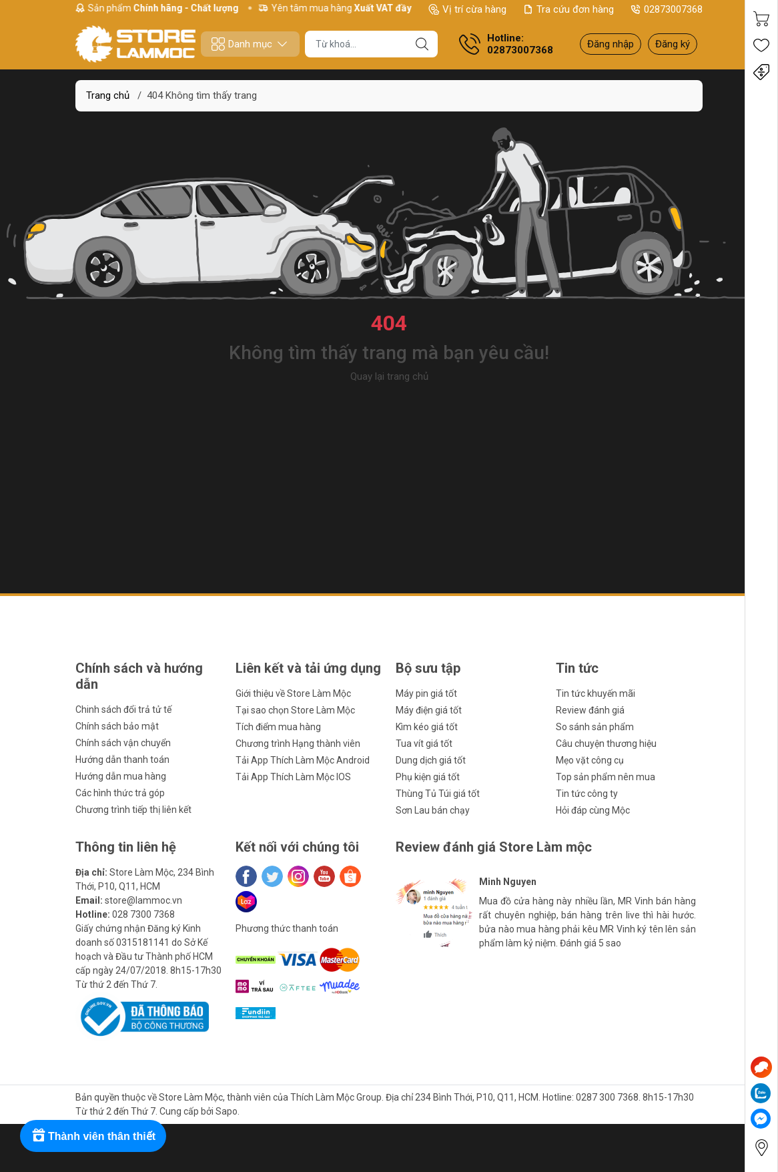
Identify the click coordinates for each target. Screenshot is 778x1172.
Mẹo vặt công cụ (590, 760)
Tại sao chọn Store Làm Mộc (295, 710)
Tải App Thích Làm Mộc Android (303, 760)
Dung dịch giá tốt (431, 760)
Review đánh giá (590, 710)
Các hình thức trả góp (120, 793)
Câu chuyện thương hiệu (606, 743)
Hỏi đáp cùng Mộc (593, 810)
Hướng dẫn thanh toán (122, 759)
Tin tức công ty (587, 793)
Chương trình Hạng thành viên (298, 743)
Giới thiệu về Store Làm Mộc (293, 693)
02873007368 (666, 9)
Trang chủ (107, 95)
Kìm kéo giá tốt (427, 726)
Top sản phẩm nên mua (605, 777)
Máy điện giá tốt (429, 710)
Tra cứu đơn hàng (568, 9)
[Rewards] (93, 1136)
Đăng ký (672, 44)
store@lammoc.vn (143, 900)
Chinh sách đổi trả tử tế (123, 709)
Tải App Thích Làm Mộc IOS (293, 777)
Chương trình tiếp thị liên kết (133, 809)
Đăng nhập (610, 44)
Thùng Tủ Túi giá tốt (438, 793)
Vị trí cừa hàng (467, 9)
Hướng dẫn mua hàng (120, 776)
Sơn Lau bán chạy (433, 810)
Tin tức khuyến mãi (595, 693)
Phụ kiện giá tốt (428, 777)
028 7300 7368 (143, 914)
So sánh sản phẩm (595, 726)
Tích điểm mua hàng (278, 726)
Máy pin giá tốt (426, 693)
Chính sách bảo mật (117, 726)
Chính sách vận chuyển (123, 743)
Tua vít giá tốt (424, 743)
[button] (424, 970)
